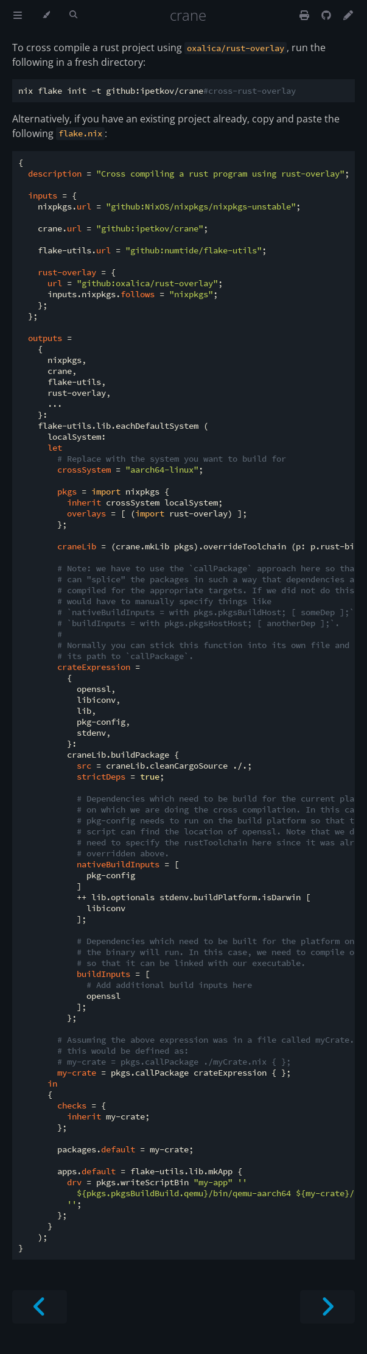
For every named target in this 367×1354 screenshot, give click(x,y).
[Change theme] (46, 15)
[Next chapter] (327, 1307)
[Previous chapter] (39, 1307)
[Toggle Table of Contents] (17, 15)
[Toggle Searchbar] (73, 15)
